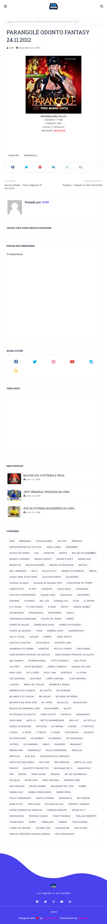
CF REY (32, 589)
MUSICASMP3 (51, 708)
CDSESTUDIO (16, 589)
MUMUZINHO (80, 702)
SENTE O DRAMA (45, 798)
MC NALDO (45, 696)
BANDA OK (15, 565)
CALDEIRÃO (72, 577)
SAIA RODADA (17, 786)
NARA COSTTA (48, 714)
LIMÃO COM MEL (55, 678)
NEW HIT (74, 720)
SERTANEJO (65, 798)
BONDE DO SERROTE (73, 571)
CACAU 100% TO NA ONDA (23, 577)
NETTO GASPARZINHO (52, 720)
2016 (11, 541)
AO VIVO (62, 541)
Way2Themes (51, 918)
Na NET (68, 708)
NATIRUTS (66, 714)
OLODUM (88, 732)
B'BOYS (63, 553)
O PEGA (13, 732)
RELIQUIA (14, 780)
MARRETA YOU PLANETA (22, 690)
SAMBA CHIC (16, 792)
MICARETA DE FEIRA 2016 (23, 702)
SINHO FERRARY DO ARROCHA (25, 810)
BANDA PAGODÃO (35, 565)
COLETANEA (83, 595)
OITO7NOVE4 (72, 732)
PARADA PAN (16, 750)
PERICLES (77, 750)
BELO (34, 571)
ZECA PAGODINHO (64, 834)
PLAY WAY (30, 756)
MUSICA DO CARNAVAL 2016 (24, 708)
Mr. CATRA (47, 702)
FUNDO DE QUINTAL (20, 630)
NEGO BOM (15, 720)
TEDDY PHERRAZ (62, 816)
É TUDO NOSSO (34, 607)
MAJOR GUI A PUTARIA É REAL (44, 475)
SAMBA (82, 786)
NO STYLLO (90, 720)
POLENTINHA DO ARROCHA (54, 756)
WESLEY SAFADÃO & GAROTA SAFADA (29, 834)
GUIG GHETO (43, 642)
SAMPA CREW (63, 792)
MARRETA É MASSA (59, 684)
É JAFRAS (89, 601)
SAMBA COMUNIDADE (39, 792)
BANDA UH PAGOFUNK (62, 565)
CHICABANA (82, 589)
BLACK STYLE (49, 571)
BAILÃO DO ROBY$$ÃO (84, 553)
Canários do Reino (19, 583)
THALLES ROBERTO (86, 816)
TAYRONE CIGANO (38, 816)
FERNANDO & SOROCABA (22, 619)
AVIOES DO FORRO (19, 553)
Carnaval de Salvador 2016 (47, 583)
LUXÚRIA (14, 684)
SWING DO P (78, 810)
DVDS (76, 601)
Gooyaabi (83, 918)
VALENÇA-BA (62, 828)
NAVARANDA (83, 714)
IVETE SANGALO (60, 660)
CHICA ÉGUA (64, 589)
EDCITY (65, 607)
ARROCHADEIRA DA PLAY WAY (25, 547)
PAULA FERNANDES (56, 750)
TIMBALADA (47, 822)
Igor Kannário (16, 660)
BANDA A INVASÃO (19, 559)
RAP (11, 774)
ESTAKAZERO (16, 613)
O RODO (27, 732)
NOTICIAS (41, 726)
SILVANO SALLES (54, 804)
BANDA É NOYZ (65, 559)
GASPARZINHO (76, 630)
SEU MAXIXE (83, 798)
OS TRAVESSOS (74, 738)
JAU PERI (14, 666)
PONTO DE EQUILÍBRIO (21, 762)
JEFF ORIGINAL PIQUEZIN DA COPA (46, 492)
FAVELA (70, 613)
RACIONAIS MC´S (63, 768)
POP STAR (44, 762)
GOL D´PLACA (17, 636)
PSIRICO (13, 768)
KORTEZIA (66, 672)
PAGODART (76, 744)
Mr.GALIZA (62, 702)
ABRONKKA (25, 541)
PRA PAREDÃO (61, 762)
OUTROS (14, 744)
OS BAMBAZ (37, 738)
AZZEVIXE (49, 553)
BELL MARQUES (18, 571)
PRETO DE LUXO (83, 762)
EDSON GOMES (82, 607)
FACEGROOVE (36, 613)
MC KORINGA (63, 690)
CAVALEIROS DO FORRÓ (79, 583)
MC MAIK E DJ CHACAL (21, 696)
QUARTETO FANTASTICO (36, 768)
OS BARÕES (55, 738)
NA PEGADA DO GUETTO (22, 714)
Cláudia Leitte (48, 595)
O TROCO (41, 732)
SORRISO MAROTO (57, 810)
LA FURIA (82, 672)
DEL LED (44, 601)
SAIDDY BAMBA (37, 786)
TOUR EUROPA (79, 822)
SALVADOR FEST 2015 (62, 786)
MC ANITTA (46, 690)
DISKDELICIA (61, 601)
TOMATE (62, 822)
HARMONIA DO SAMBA (21, 648)
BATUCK (83, 565)
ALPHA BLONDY (44, 541)
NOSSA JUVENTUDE (20, 726)
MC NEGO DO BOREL (67, 696)
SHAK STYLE (16, 804)
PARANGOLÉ (30, 155)
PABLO (46, 744)
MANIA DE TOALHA (34, 684)
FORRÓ (70, 619)
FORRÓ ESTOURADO (70, 624)
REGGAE (55, 774)
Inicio (54, 912)
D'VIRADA (29, 601)
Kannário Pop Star (81, 666)
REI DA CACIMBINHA (76, 774)
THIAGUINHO (16, 822)
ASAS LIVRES (54, 547)
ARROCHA (77, 541)
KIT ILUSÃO (33, 672)
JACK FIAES (80, 660)
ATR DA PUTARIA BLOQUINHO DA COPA (48, 508)
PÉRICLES (14, 756)
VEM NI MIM (80, 828)
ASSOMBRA (72, 547)
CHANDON (46, 589)
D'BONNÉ (14, 601)
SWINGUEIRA (16, 816)
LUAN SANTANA (77, 678)
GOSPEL (47, 636)
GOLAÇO (34, 636)
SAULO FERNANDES (20, 798)
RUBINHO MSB (72, 780)
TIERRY (32, 822)
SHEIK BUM (34, 804)
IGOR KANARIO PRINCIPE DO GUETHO (29, 654)
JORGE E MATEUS (56, 666)
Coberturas (66, 595)
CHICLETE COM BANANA (22, 595)
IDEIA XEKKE (83, 648)
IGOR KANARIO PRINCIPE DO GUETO (74, 654)
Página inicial (13, 21)
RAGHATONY (84, 768)
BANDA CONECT (43, 559)
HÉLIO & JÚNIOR (63, 648)
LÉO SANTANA (17, 678)
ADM (11, 47)
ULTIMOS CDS (43, 828)
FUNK (39, 630)
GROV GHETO (64, 636)
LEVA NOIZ (35, 678)
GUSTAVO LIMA (63, 642)
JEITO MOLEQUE (33, 666)
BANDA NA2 (84, 559)
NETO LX (31, 720)
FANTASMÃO (54, 613)
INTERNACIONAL (37, 660)
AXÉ (37, 553)
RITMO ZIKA (31, 780)
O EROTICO (88, 726)
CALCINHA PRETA (51, 577)
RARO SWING (38, 774)
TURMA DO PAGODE (20, 828)
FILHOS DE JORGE (51, 619)
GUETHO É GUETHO (20, 642)
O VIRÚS (55, 732)
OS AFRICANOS (17, 738)
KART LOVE (15, 672)
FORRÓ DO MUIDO (19, 624)
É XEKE (52, 607)
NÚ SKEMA (57, 726)
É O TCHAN (15, 607)
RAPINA (23, 774)
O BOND (72, 726)
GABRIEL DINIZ (55, 630)
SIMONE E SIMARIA (78, 804)
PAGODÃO (27, 21)
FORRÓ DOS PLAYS (44, 624)
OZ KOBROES (30, 744)
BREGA (93, 571)
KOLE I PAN (50, 672)
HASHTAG (44, 648)
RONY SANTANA (50, 780)
